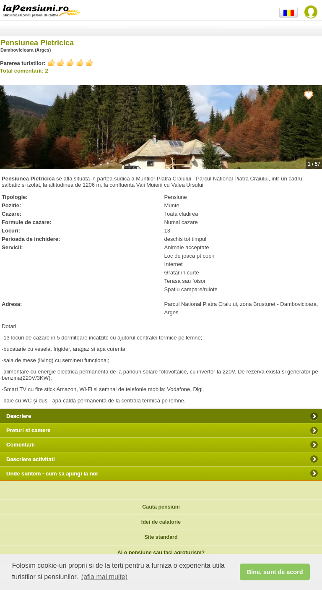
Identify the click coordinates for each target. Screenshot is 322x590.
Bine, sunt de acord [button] (275, 572)
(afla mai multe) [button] (104, 576)
